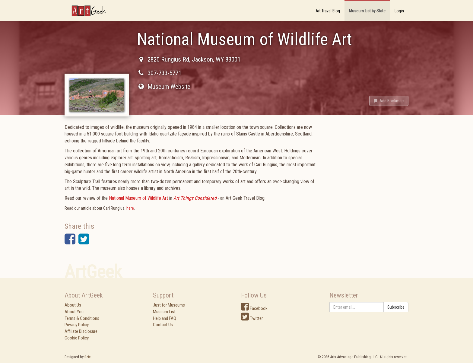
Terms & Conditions (82, 318)
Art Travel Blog (328, 10)
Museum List (164, 311)
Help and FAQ (164, 318)
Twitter (252, 318)
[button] (388, 101)
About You (74, 311)
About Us (73, 305)
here (130, 208)
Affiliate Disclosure (81, 331)
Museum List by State (367, 10)
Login (399, 10)
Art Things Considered (195, 198)
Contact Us (163, 324)
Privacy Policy (77, 324)
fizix (87, 357)
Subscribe (396, 307)
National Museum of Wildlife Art (138, 198)
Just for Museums (169, 305)
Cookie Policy (77, 338)
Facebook (254, 308)
